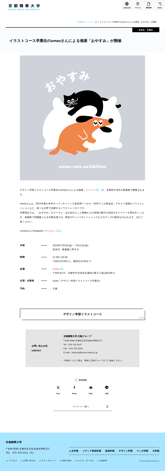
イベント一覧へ (91, 406)
